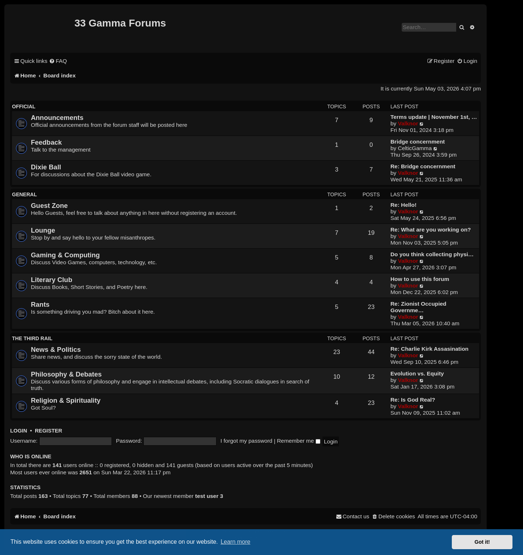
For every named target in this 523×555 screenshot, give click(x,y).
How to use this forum (419, 279)
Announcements (57, 117)
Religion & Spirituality (66, 400)
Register (48, 431)
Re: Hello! (403, 205)
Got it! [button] (482, 542)
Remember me (298, 441)
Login (18, 431)
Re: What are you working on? (430, 229)
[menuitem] (58, 61)
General (24, 194)
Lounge (43, 230)
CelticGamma (415, 148)
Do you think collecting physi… (432, 254)
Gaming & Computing (65, 255)
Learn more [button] (235, 542)
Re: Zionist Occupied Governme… (418, 307)
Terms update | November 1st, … (433, 117)
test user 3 (209, 496)
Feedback (46, 142)
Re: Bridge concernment (422, 166)
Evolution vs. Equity (417, 373)
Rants (40, 304)
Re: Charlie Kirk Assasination (429, 349)
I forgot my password (246, 441)
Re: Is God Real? (412, 400)
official (24, 106)
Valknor (408, 123)
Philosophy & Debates (66, 374)
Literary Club (51, 279)
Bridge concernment (417, 141)
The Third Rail (32, 338)
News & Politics (56, 349)
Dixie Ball (46, 167)
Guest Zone (49, 205)
